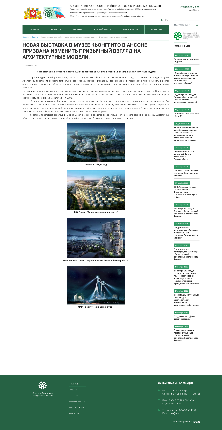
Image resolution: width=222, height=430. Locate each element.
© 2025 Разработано (182, 421)
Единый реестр (102, 29)
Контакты (156, 29)
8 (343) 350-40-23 (188, 410)
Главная (34, 29)
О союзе (77, 29)
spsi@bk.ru (194, 10)
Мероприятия (130, 29)
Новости (56, 29)
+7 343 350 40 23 (189, 7)
